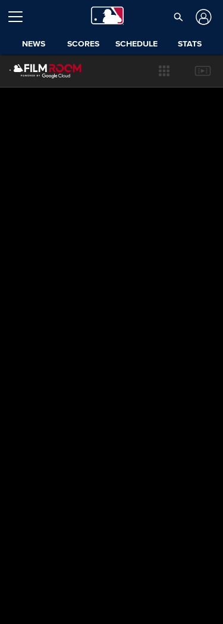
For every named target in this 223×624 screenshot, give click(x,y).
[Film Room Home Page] (36, 71)
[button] (178, 17)
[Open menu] (20, 16)
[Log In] (202, 17)
